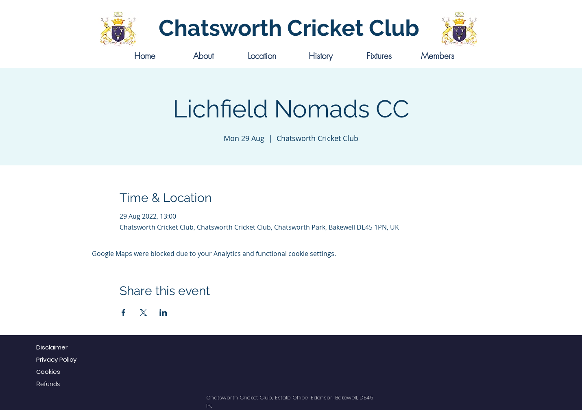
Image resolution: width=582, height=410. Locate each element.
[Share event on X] (143, 312)
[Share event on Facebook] (123, 312)
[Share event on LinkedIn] (163, 312)
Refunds (48, 384)
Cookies (48, 371)
